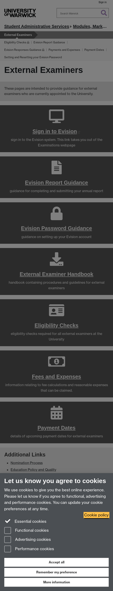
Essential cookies (25, 521)
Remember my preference (56, 572)
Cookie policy (96, 515)
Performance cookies (29, 549)
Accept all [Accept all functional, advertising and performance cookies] (56, 562)
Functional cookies (26, 531)
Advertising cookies (27, 540)
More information (56, 582)
